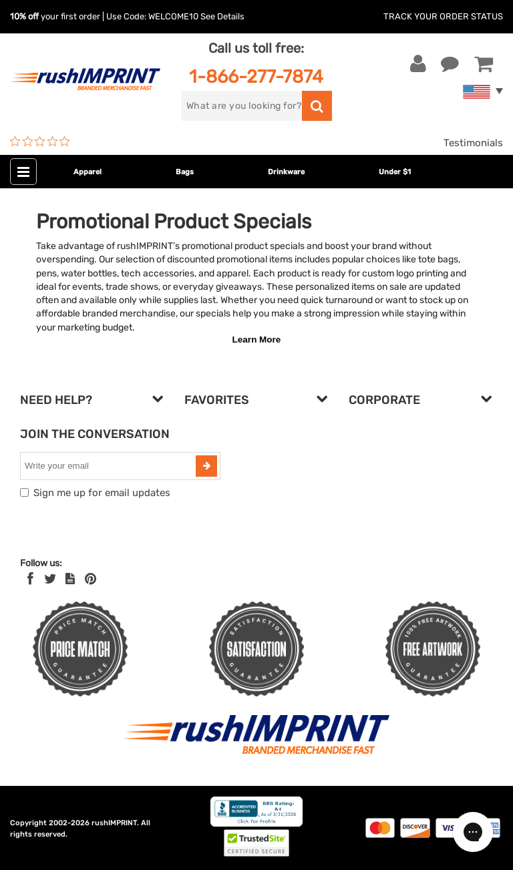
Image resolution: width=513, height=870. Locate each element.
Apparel (87, 172)
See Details (222, 16)
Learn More (256, 340)
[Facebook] (30, 579)
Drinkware (286, 172)
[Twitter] (50, 579)
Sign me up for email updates (101, 493)
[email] (109, 466)
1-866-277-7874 (256, 76)
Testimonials (473, 143)
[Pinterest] (90, 579)
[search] (241, 106)
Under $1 (395, 172)
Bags (185, 172)
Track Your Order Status (443, 16)
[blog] (70, 579)
